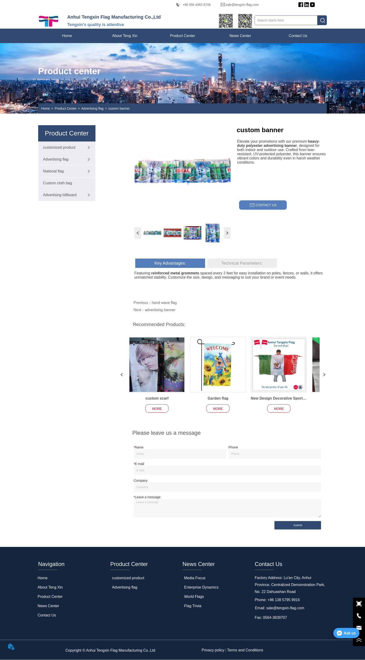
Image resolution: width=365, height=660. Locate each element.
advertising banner (160, 310)
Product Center (66, 108)
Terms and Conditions (245, 650)
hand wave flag (164, 303)
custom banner (119, 108)
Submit (297, 525)
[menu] (182, 36)
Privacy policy (213, 650)
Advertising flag (92, 108)
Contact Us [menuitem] (298, 36)
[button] (125, 35)
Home (45, 108)
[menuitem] (125, 36)
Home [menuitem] (67, 36)
